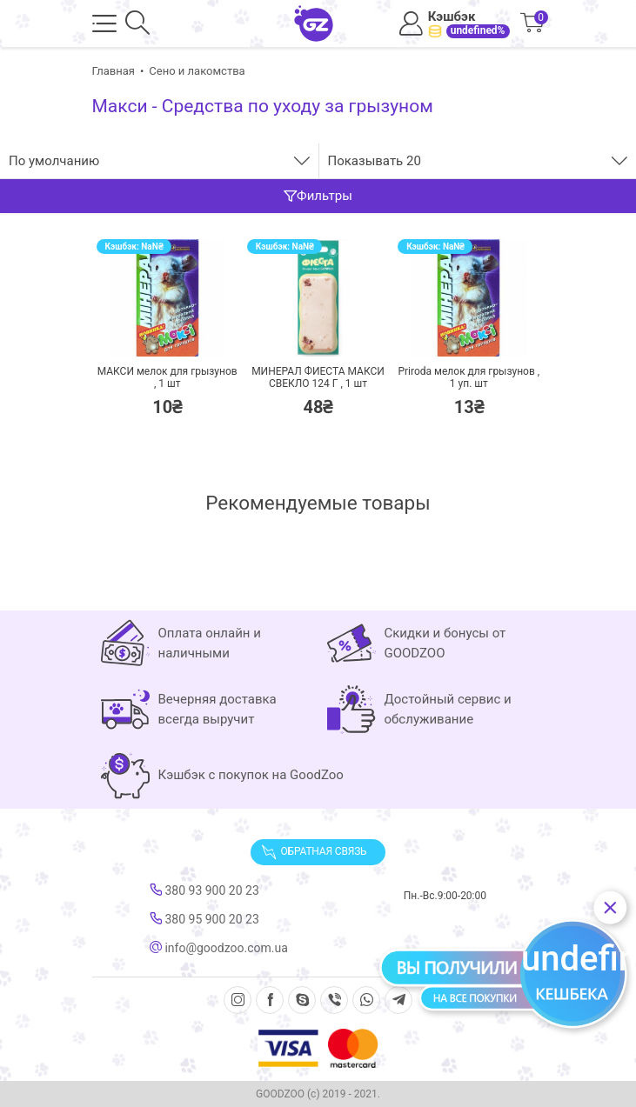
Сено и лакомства (196, 70)
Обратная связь (314, 852)
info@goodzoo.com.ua (219, 948)
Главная (113, 70)
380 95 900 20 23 (204, 919)
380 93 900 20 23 (204, 890)
